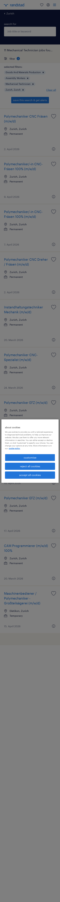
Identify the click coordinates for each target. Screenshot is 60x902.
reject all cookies (30, 466)
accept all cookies (30, 474)
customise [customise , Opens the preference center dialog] (30, 457)
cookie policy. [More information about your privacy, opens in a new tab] (14, 448)
